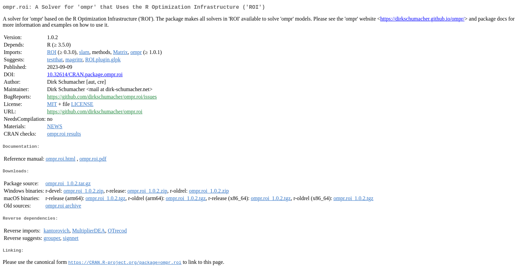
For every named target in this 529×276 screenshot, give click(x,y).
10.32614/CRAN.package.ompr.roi (84, 76)
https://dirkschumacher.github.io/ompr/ (422, 20)
